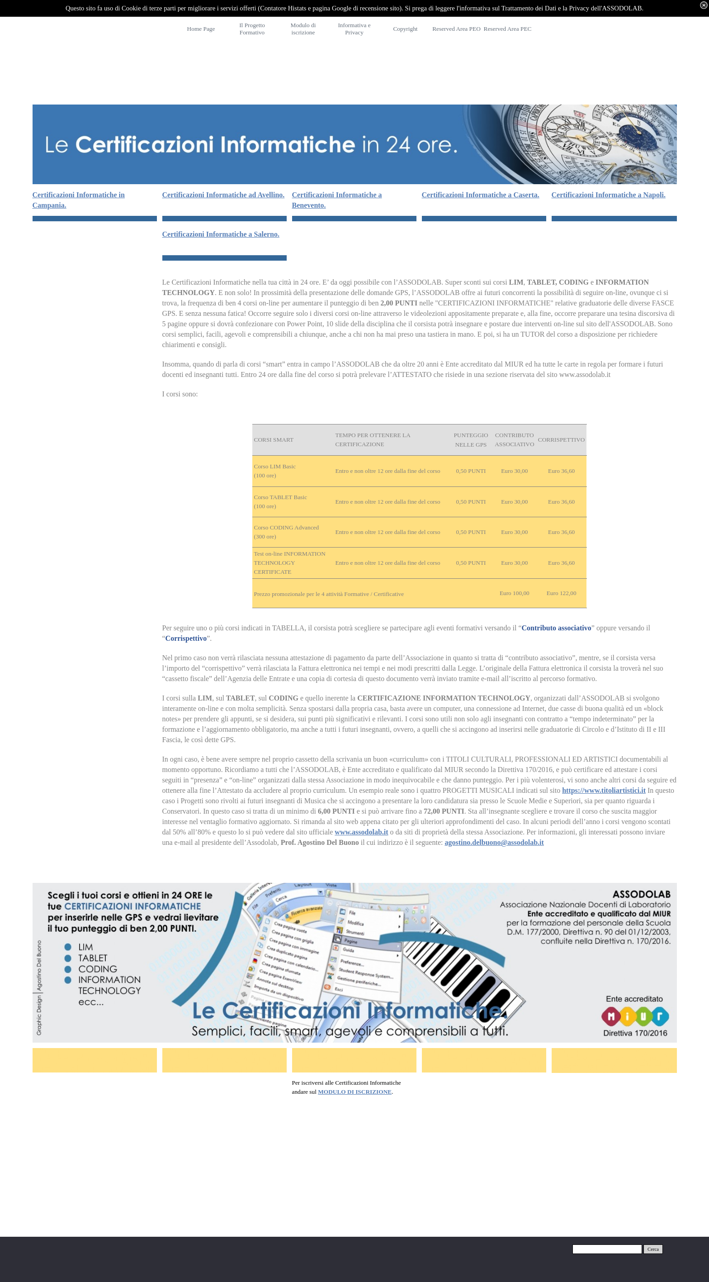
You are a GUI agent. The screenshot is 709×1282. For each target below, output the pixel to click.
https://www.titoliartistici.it (604, 790)
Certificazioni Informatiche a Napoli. (609, 195)
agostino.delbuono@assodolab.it (494, 842)
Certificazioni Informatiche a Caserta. (480, 195)
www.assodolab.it (361, 832)
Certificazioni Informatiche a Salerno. (221, 234)
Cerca (653, 1249)
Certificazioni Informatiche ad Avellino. (223, 195)
